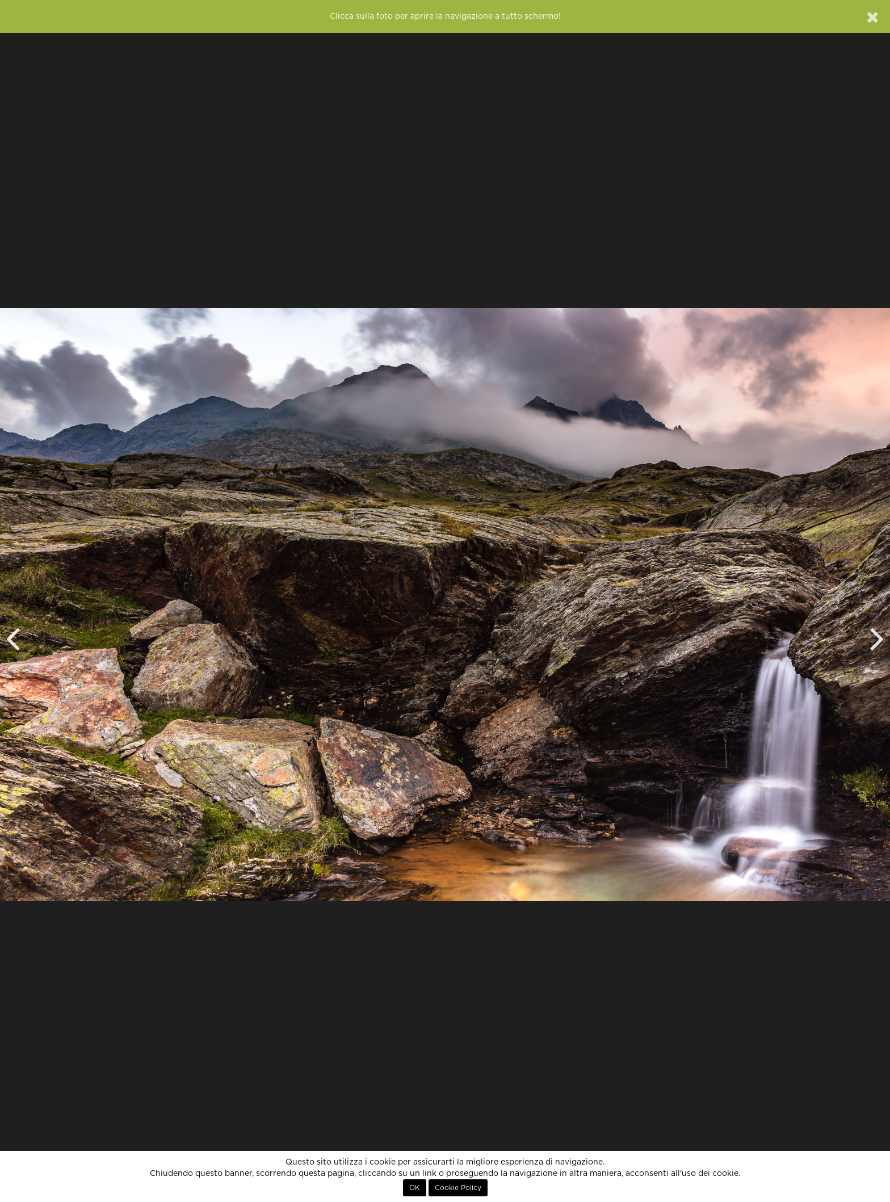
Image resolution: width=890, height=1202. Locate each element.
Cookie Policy (458, 1187)
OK (414, 1187)
